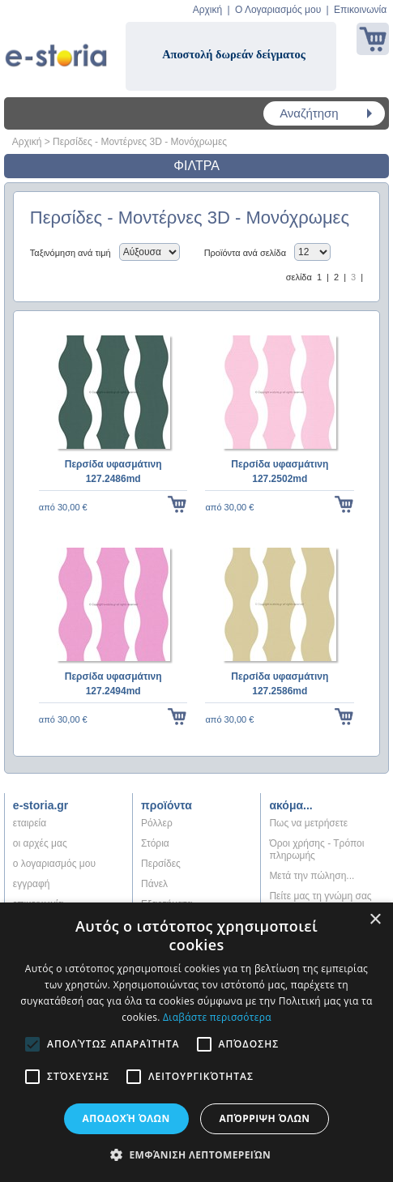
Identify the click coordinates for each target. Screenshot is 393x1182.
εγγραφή (31, 884)
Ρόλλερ (157, 823)
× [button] (375, 920)
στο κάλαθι (177, 507)
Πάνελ (154, 884)
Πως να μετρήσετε (308, 823)
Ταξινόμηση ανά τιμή (70, 253)
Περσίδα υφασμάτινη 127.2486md (113, 471)
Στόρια (155, 843)
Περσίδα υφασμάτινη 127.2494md (113, 684)
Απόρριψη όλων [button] (265, 1118)
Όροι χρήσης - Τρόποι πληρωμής (316, 849)
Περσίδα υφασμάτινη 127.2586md (279, 684)
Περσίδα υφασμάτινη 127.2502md (279, 471)
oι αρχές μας (40, 843)
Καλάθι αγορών (373, 39)
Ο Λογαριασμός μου (278, 9)
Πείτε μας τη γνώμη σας (320, 896)
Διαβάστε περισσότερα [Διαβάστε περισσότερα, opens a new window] (217, 1017)
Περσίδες (72, 141)
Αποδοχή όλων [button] (126, 1118)
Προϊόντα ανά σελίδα (245, 253)
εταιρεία (29, 823)
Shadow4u (56, 48)
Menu (24, 113)
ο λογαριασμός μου (54, 863)
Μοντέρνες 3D (130, 141)
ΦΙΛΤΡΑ (196, 166)
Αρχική (207, 9)
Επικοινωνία (360, 9)
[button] (196, 1154)
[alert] (196, 1042)
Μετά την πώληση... (311, 875)
